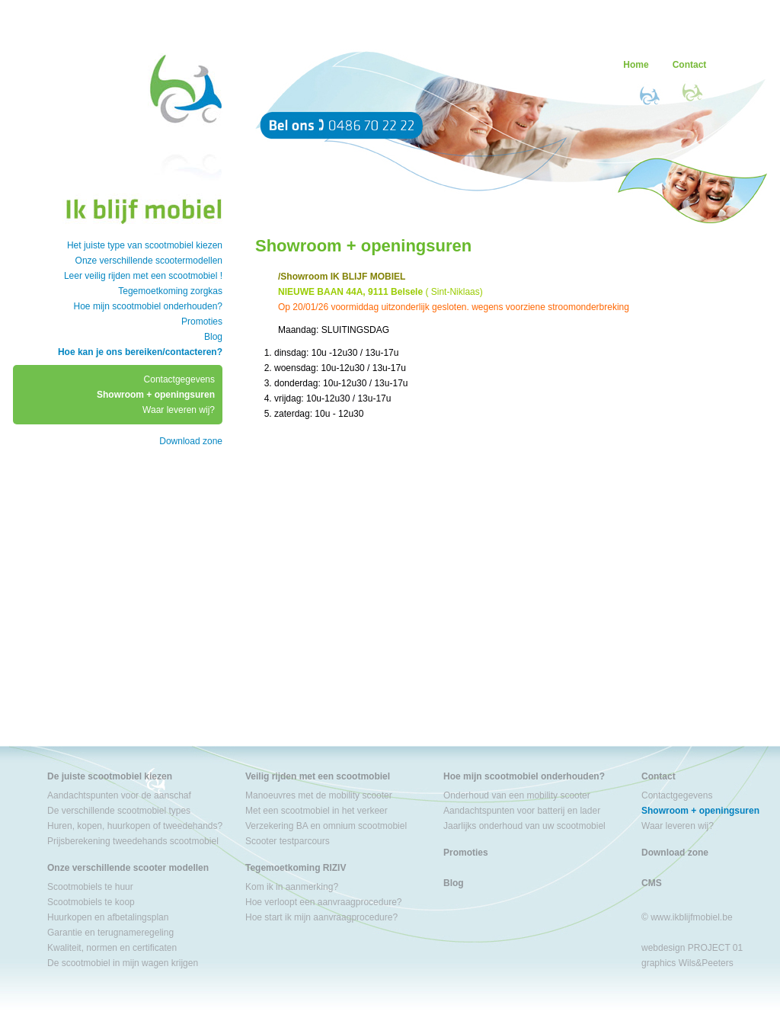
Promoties (201, 321)
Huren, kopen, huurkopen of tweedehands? (134, 826)
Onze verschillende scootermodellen (148, 260)
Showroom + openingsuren (156, 394)
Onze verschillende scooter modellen (128, 867)
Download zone (190, 441)
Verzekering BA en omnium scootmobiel (326, 826)
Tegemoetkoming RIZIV (295, 867)
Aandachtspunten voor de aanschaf (119, 795)
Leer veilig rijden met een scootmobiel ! (143, 275)
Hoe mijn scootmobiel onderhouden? (148, 306)
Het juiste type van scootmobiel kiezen (144, 245)
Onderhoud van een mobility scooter (516, 795)
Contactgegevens (179, 379)
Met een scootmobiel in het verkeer (316, 810)
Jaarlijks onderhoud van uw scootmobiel (524, 826)
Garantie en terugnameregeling (110, 932)
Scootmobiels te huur (90, 887)
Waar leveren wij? (178, 410)
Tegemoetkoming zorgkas (170, 291)
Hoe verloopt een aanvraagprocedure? (323, 902)
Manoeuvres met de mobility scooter (318, 795)
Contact (690, 64)
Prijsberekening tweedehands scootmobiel (133, 841)
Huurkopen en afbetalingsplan (107, 917)
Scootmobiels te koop (91, 902)
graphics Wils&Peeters (687, 963)
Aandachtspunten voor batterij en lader (521, 810)
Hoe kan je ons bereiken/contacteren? (140, 352)
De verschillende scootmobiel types (118, 810)
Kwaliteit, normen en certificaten (112, 947)
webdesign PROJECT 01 (692, 947)
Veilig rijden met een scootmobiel (317, 776)
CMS (651, 883)
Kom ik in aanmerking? (291, 887)
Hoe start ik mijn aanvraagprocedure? (321, 917)
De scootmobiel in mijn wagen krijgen (122, 963)
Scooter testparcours (287, 841)
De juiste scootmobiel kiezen (109, 776)
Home (635, 64)
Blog (213, 336)
